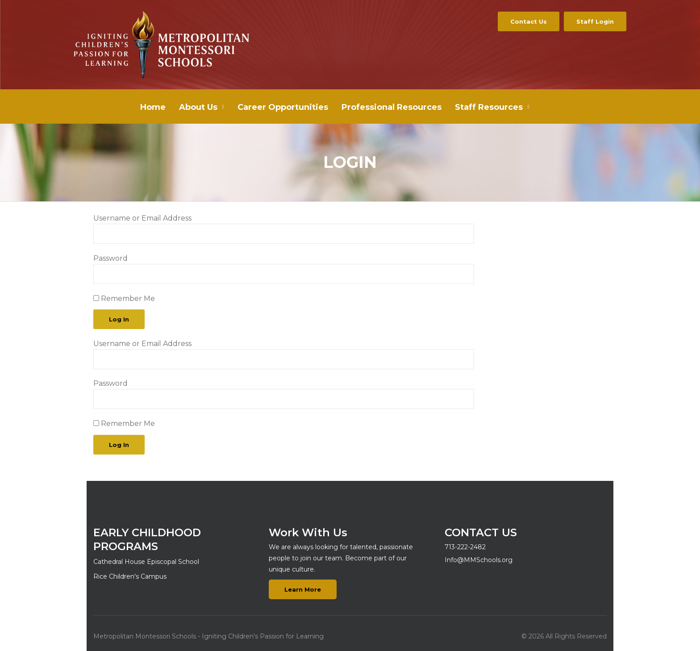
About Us (198, 107)
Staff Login (595, 21)
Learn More (302, 589)
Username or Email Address (142, 218)
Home (153, 107)
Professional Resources (392, 107)
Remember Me (124, 298)
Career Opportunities (283, 107)
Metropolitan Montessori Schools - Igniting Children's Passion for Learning (208, 636)
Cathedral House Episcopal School (146, 562)
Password (110, 258)
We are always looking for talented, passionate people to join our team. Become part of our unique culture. (341, 558)
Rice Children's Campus (130, 576)
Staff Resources (489, 107)
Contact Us (528, 21)
